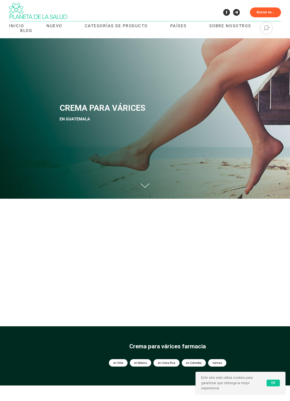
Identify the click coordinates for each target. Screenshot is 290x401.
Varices (217, 363)
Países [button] (178, 25)
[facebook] (226, 12)
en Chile (118, 363)
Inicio (16, 25)
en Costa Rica (166, 363)
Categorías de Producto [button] (116, 25)
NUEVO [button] (54, 25)
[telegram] (236, 12)
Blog (26, 30)
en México (140, 363)
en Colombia (194, 363)
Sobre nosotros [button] (230, 25)
